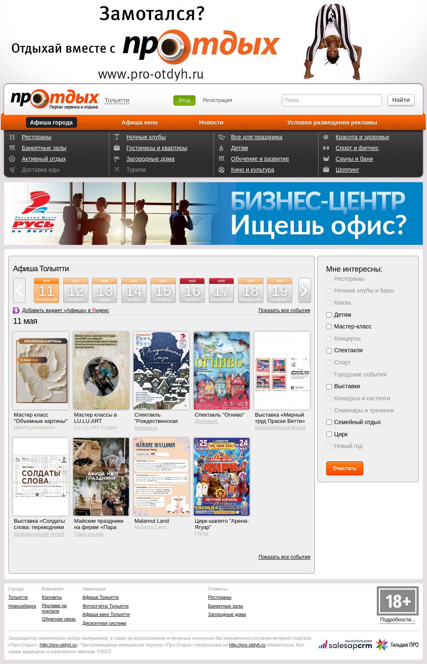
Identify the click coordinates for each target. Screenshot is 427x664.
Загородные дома (150, 158)
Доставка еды (40, 169)
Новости (211, 122)
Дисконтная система (104, 623)
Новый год (348, 446)
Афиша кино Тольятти (106, 614)
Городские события (360, 374)
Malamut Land (151, 521)
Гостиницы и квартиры (157, 148)
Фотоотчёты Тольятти (105, 605)
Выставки (347, 386)
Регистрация (217, 100)
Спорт (342, 362)
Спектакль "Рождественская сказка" (156, 421)
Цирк (340, 434)
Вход (184, 100)
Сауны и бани (354, 158)
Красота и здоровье (362, 137)
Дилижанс (146, 428)
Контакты (52, 597)
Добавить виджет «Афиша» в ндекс (65, 310)
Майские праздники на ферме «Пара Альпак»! (98, 527)
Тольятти (117, 100)
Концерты (347, 338)
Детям (239, 148)
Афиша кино (139, 122)
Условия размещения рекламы (332, 122)
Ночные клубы (146, 137)
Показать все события (284, 310)
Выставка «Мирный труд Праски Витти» (280, 418)
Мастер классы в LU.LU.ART (95, 418)
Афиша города (51, 122)
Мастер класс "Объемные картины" (40, 418)
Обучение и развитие (260, 158)
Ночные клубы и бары (364, 290)
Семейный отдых (357, 422)
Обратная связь (59, 618)
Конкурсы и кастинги (362, 398)
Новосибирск (22, 605)
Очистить (345, 468)
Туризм (136, 169)
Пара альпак (88, 534)
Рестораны (36, 137)
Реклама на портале (54, 608)
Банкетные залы (44, 148)
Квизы (342, 302)
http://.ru (58, 644)
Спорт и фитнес (357, 148)
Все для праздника (257, 137)
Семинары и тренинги (364, 410)
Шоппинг (347, 169)
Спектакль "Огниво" (219, 415)
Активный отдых (44, 158)
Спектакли (348, 350)
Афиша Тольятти (100, 597)
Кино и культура (252, 169)
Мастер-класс (352, 326)
